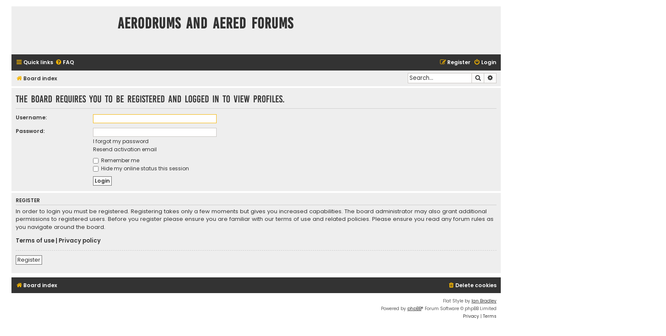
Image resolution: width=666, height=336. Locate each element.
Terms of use (35, 241)
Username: (31, 117)
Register (28, 260)
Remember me (116, 160)
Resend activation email (125, 149)
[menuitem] (64, 62)
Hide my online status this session (141, 168)
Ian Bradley (484, 301)
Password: (30, 131)
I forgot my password (121, 141)
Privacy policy (80, 241)
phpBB (414, 308)
